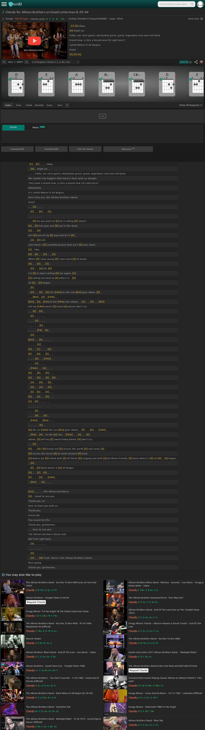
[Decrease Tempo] (4, 62)
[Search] (192, 4)
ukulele (29, 105)
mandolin (39, 105)
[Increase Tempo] (26, 62)
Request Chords (36, 602)
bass (60, 105)
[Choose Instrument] (67, 105)
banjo (49, 105)
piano (18, 105)
